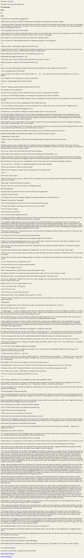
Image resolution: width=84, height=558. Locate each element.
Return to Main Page (6, 556)
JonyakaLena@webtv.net (7, 553)
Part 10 (13, 548)
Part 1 (11, 1)
